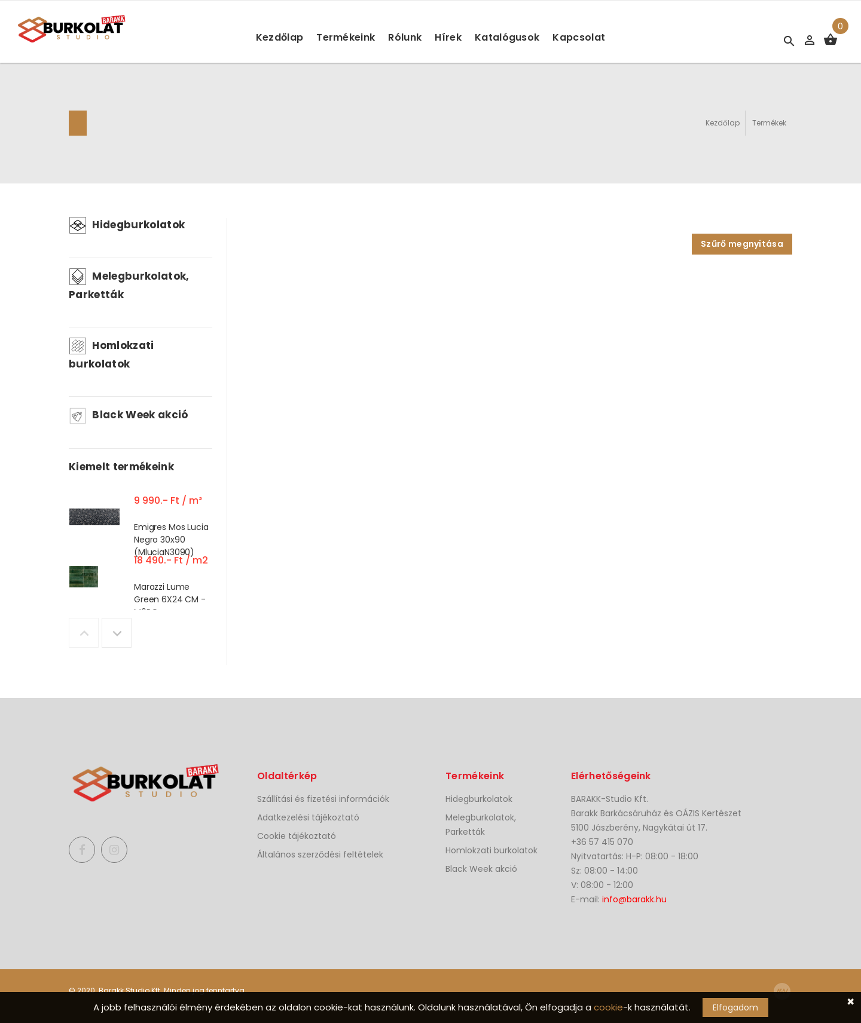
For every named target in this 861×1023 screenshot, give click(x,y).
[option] (140, 520)
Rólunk (405, 37)
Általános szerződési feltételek (320, 854)
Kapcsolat (578, 37)
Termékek (769, 123)
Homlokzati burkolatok (491, 850)
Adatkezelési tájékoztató (308, 817)
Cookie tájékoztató (296, 836)
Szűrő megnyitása (742, 244)
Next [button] (117, 633)
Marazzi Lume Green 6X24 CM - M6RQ (170, 599)
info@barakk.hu (634, 899)
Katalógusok (507, 37)
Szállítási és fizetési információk (323, 799)
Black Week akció (128, 415)
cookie (608, 1007)
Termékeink (345, 37)
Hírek (448, 37)
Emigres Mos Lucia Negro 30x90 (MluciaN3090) (171, 539)
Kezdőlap (280, 37)
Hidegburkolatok (127, 225)
